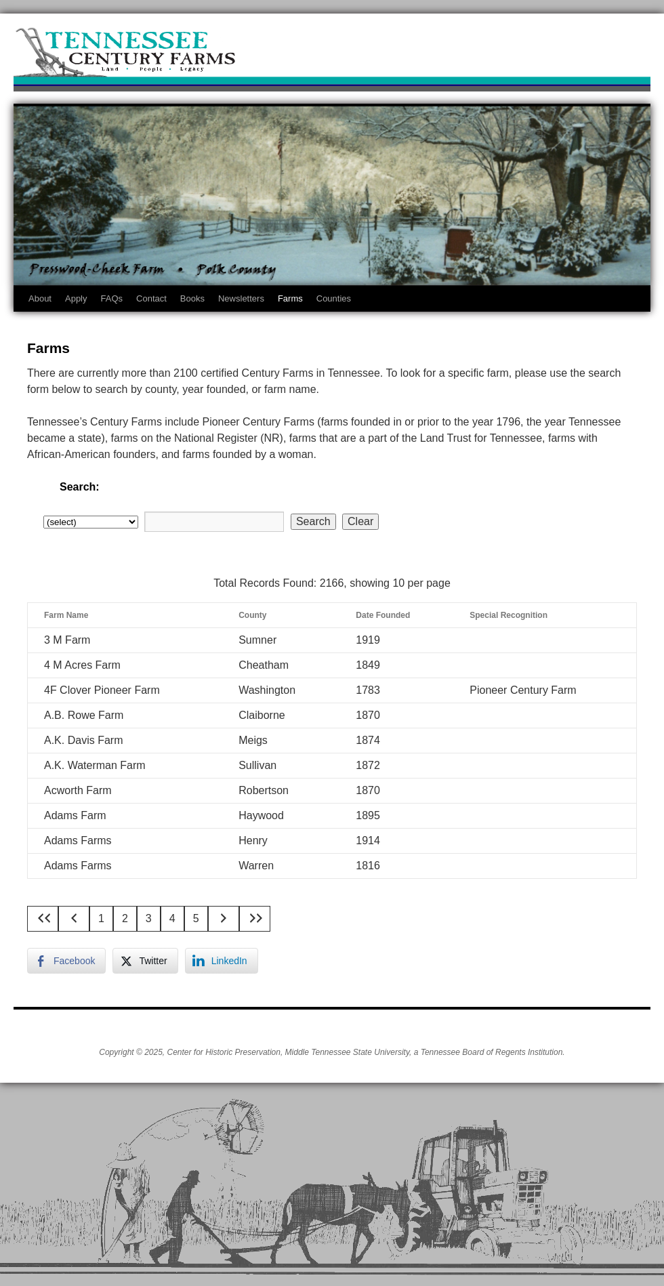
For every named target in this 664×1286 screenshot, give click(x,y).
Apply (76, 298)
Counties (333, 298)
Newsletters (241, 298)
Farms (290, 298)
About (39, 298)
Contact (151, 298)
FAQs (112, 298)
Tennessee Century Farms (332, 55)
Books (192, 298)
